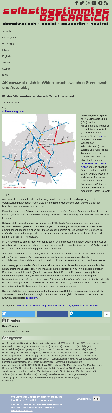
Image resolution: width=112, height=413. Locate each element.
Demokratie (79, 349)
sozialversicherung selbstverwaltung (19, 371)
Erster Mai (7, 352)
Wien (82, 305)
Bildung (84, 346)
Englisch (6, 56)
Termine (6, 62)
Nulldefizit (58, 365)
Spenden (6, 68)
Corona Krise (62, 349)
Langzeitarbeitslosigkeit (36, 359)
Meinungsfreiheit (42, 362)
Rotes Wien (92, 305)
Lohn (4, 362)
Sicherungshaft (45, 368)
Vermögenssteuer (76, 374)
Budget (25, 349)
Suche (5, 75)
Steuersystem (87, 371)
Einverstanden (84, 400)
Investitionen (71, 355)
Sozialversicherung (82, 368)
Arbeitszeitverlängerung (13, 346)
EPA (91, 349)
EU (17, 352)
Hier (100, 136)
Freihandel (73, 352)
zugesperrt (31, 297)
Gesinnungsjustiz (10, 355)
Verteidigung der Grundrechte (16, 377)
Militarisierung (73, 362)
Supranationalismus (24, 374)
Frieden (86, 352)
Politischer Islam (75, 365)
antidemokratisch (32, 343)
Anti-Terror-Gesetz (11, 343)
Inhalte (6, 50)
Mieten (59, 362)
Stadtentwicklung (37, 305)
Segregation (73, 305)
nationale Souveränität (13, 365)
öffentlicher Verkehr (56, 305)
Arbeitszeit (92, 343)
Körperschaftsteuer (11, 359)
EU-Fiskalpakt (31, 352)
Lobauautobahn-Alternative (65, 359)
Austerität (56, 346)
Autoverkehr (71, 346)
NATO (31, 365)
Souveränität (63, 368)
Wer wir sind (9, 44)
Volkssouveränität (43, 377)
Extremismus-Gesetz (53, 352)
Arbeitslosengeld (53, 343)
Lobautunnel (22, 305)
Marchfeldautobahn (20, 362)
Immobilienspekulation (50, 355)
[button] (39, 151)
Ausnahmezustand (38, 346)
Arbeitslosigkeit (73, 343)
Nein (96, 400)
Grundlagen (9, 37)
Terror (41, 374)
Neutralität (43, 365)
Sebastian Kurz (26, 368)
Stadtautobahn (48, 371)
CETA (36, 349)
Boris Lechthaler (10, 349)
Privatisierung (94, 365)
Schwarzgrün (8, 368)
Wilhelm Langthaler (13, 111)
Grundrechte (29, 355)
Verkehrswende (56, 374)
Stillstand (6, 374)
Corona (46, 349)
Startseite (6, 31)
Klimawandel (88, 355)
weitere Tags (8, 380)
